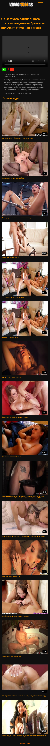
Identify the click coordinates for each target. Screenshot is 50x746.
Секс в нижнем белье (12, 87)
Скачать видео (10, 93)
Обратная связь (25, 743)
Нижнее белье (18, 74)
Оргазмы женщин (24, 85)
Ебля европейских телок (17, 82)
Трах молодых (33, 89)
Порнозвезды (37, 85)
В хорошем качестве (30, 80)
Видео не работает (24, 93)
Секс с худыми (37, 87)
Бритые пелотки (14, 80)
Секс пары (26, 87)
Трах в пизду (22, 89)
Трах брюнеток (10, 89)
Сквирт (27, 74)
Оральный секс (10, 85)
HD (13, 77)
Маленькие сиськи (35, 82)
